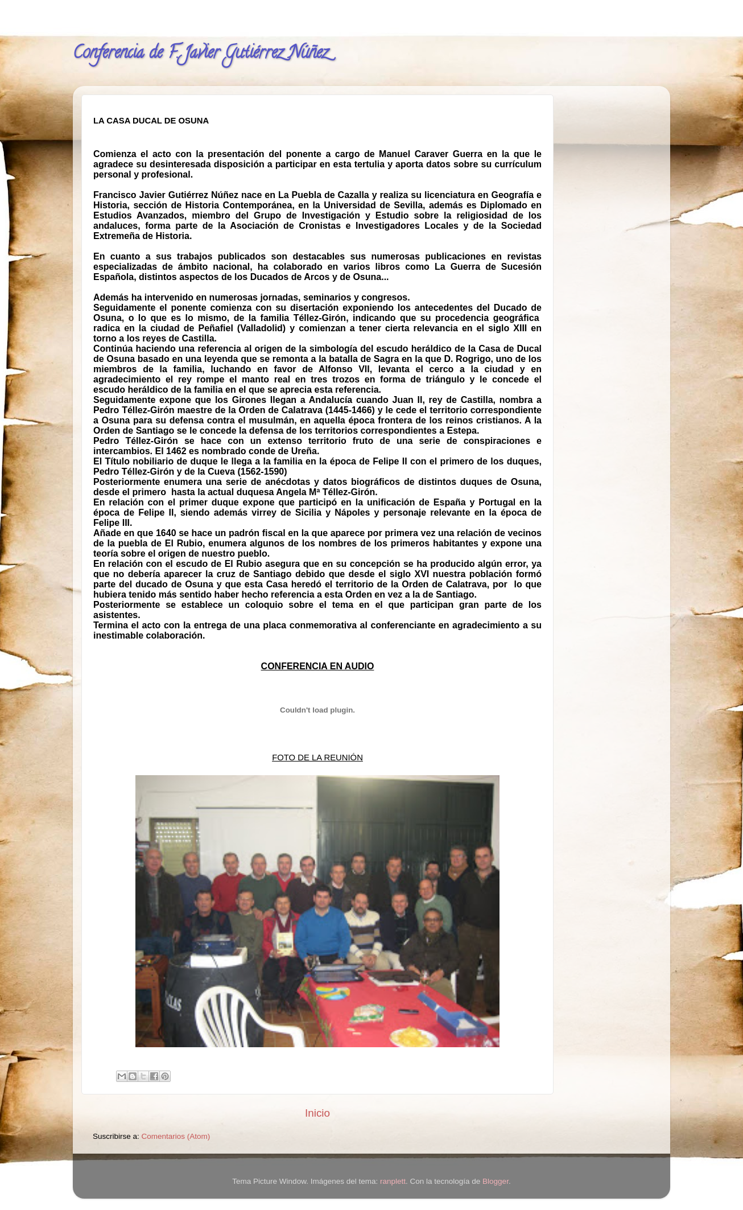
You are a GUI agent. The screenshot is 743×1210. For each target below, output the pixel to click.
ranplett (393, 1181)
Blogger (495, 1181)
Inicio (317, 1113)
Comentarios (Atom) (176, 1136)
